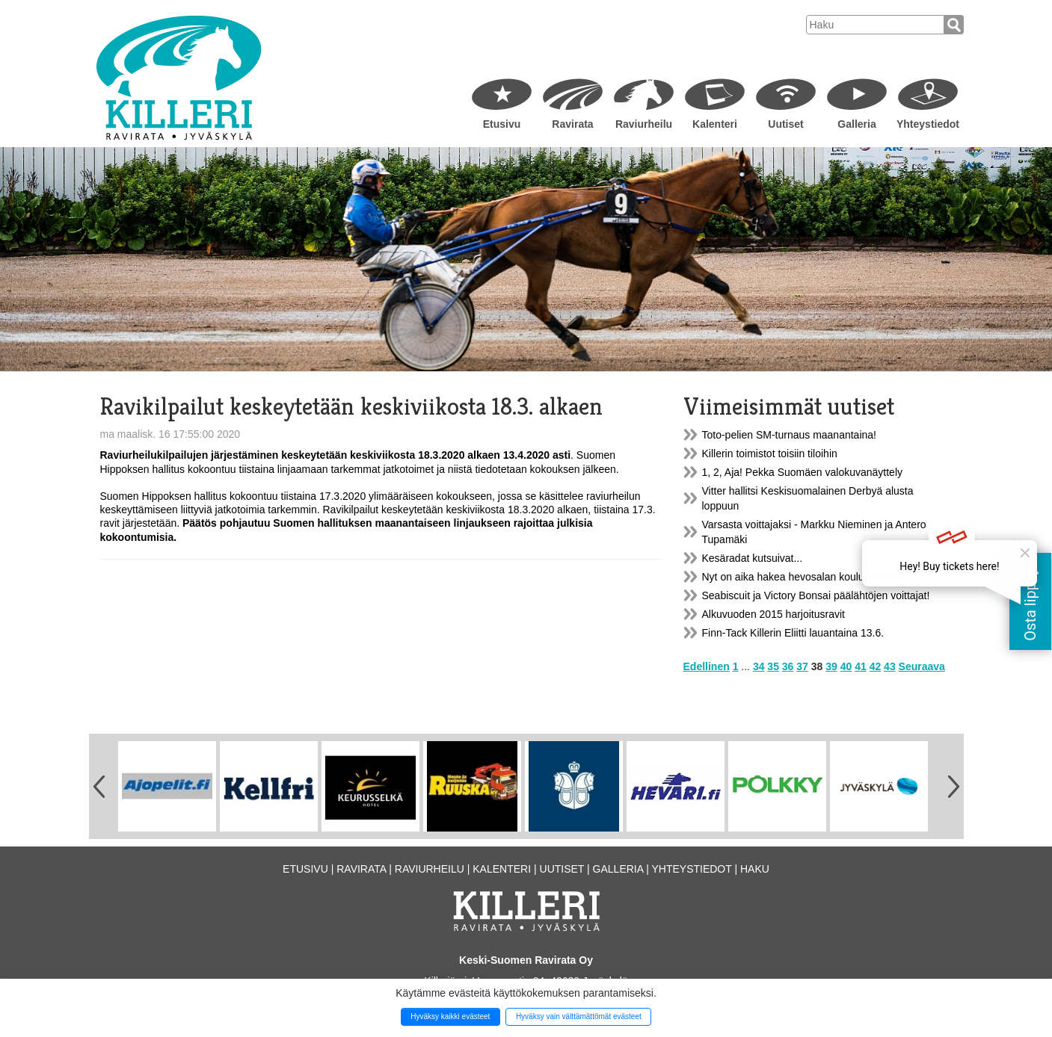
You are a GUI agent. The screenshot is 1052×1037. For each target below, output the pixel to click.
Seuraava (922, 666)
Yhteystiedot (927, 124)
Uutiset (785, 124)
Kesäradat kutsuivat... (752, 558)
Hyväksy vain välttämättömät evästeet (579, 1016)
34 (759, 666)
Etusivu (502, 124)
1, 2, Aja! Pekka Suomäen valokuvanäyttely (802, 472)
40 (846, 666)
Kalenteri (714, 124)
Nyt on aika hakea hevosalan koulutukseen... (806, 577)
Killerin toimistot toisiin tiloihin (769, 453)
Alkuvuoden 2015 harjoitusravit (773, 614)
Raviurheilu (643, 124)
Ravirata (572, 124)
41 (861, 666)
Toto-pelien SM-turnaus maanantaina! (789, 435)
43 (890, 666)
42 (876, 666)
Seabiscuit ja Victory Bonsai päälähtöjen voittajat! (816, 595)
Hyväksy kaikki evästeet (450, 1016)
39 (831, 666)
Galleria (856, 124)
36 (788, 666)
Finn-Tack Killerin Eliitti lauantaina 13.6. (793, 633)
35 (773, 666)
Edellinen (706, 666)
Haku (754, 869)
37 (802, 666)
